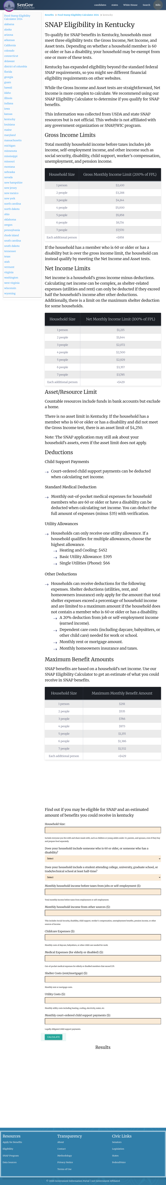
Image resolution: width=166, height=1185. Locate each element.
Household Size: (55, 824)
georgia (8, 77)
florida (8, 71)
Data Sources (10, 1162)
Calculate (53, 1037)
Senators (117, 1142)
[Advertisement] (103, 781)
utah (7, 261)
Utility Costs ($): (55, 994)
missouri (9, 161)
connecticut (11, 55)
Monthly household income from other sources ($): (77, 907)
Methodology (64, 1155)
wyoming (9, 293)
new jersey (10, 187)
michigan (9, 145)
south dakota (11, 245)
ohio (6, 214)
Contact (61, 1148)
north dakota (11, 208)
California (10, 45)
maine (8, 129)
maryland (9, 135)
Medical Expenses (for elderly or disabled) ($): (74, 952)
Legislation (118, 1148)
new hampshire (13, 182)
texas (7, 256)
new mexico (11, 193)
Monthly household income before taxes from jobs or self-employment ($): (93, 886)
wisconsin (10, 288)
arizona (8, 34)
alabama (9, 24)
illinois (8, 98)
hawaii (8, 87)
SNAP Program (11, 1155)
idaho (7, 92)
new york (9, 198)
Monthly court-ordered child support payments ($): (78, 1015)
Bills (157, 5)
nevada (8, 177)
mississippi (10, 156)
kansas (8, 113)
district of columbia (15, 66)
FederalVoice (119, 1162)
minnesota (10, 150)
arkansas (9, 40)
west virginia (11, 282)
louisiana (9, 124)
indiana (8, 103)
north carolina (12, 203)
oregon (8, 224)
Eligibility (8, 1148)
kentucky (9, 119)
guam (7, 82)
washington (11, 277)
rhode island (11, 235)
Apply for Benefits (12, 1142)
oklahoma (10, 219)
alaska (7, 29)
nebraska (9, 172)
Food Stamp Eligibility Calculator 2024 (17, 16)
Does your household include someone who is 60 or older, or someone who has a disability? (96, 850)
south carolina (12, 240)
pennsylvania (12, 230)
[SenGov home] (19, 6)
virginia (8, 272)
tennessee (10, 251)
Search (146, 5)
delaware (9, 61)
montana (9, 166)
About (60, 1142)
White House (130, 5)
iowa (7, 108)
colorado (9, 50)
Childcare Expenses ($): (60, 931)
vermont (9, 267)
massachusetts (13, 140)
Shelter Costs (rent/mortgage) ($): (66, 973)
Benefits (49, 15)
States (115, 1155)
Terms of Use (64, 1169)
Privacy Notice (65, 1162)
